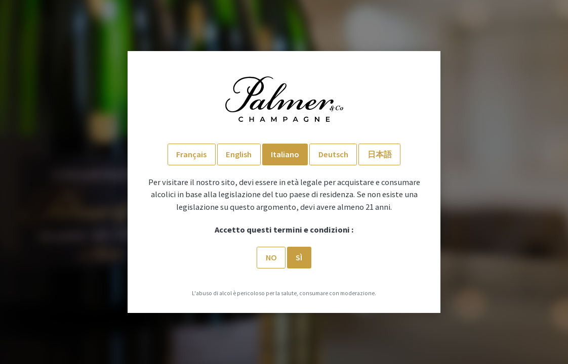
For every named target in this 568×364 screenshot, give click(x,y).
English (239, 154)
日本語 (380, 154)
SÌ (299, 257)
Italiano (285, 154)
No (271, 257)
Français (191, 154)
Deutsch (333, 154)
